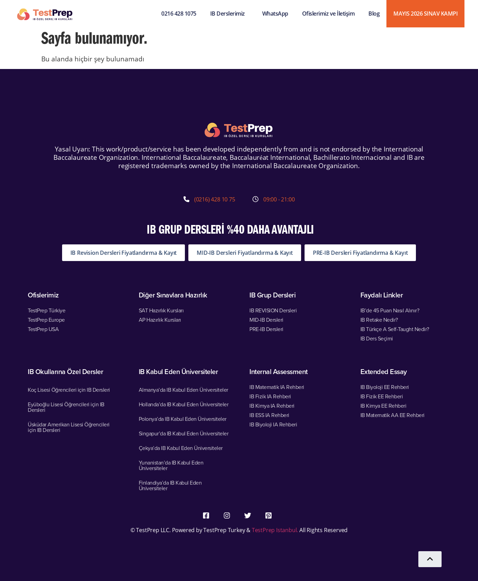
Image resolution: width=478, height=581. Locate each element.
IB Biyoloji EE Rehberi (384, 387)
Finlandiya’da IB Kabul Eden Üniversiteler (170, 485)
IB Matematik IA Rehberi (276, 387)
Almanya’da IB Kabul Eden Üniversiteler (183, 389)
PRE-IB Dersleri (266, 329)
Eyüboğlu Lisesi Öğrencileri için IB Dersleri (66, 407)
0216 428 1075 (178, 13)
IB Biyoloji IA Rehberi (273, 424)
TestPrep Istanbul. (275, 530)
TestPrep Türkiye (46, 310)
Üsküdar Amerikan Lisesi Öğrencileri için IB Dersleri (69, 427)
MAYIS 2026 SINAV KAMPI (425, 13)
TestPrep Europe (46, 319)
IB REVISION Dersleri (273, 310)
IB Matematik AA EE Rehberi (392, 415)
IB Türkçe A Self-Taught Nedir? (394, 329)
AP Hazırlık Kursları (160, 319)
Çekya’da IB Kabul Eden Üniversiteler (181, 448)
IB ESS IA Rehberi (269, 415)
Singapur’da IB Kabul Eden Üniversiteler (184, 433)
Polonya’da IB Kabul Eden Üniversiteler (183, 419)
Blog (373, 13)
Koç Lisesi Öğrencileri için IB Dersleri (69, 389)
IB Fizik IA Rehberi (270, 396)
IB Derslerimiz (229, 13)
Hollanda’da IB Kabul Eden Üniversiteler (184, 404)
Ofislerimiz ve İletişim (328, 13)
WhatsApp (275, 13)
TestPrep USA (43, 329)
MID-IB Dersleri (266, 319)
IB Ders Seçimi (376, 338)
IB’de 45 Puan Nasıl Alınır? (389, 310)
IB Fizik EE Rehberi (381, 396)
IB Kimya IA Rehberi (272, 405)
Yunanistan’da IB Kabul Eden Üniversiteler (171, 465)
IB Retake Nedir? (379, 319)
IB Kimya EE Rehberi (383, 405)
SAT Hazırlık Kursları (161, 310)
